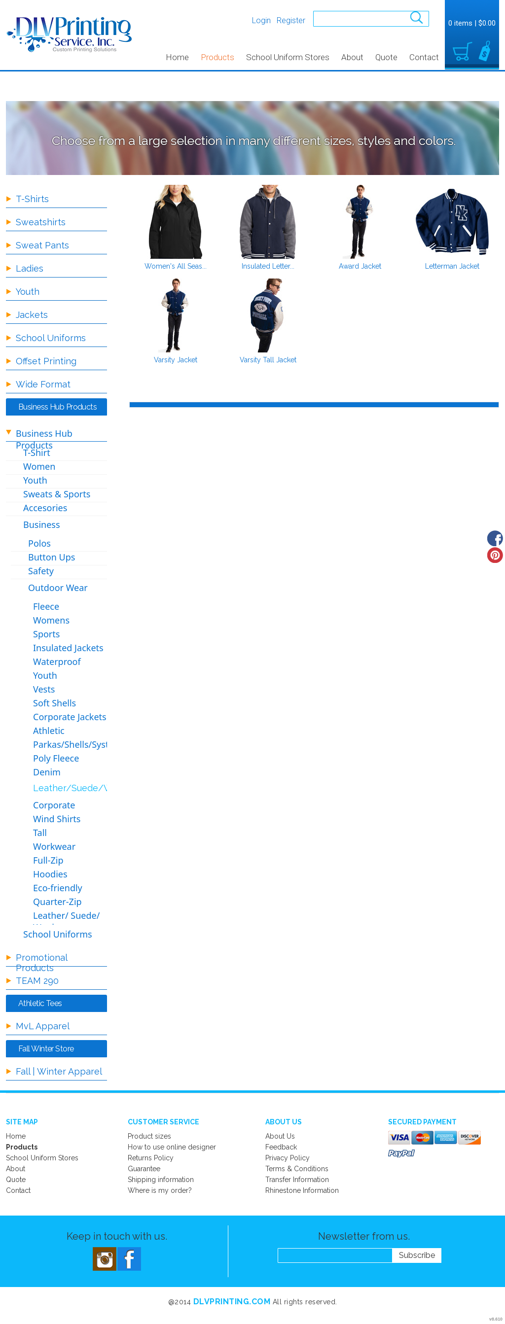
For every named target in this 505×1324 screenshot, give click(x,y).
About (352, 57)
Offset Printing (46, 361)
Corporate (54, 805)
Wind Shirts (56, 819)
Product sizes (149, 1136)
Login (261, 20)
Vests (44, 689)
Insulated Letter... (268, 266)
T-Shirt (36, 452)
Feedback (281, 1147)
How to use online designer (172, 1147)
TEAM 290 (37, 981)
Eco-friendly (57, 888)
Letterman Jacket (452, 266)
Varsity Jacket (175, 360)
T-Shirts (32, 199)
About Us (280, 1136)
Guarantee (144, 1169)
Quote (386, 57)
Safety (41, 571)
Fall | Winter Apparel (59, 1071)
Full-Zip (48, 860)
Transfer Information (297, 1180)
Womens (51, 620)
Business (41, 524)
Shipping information (161, 1180)
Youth (27, 291)
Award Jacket (360, 266)
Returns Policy (151, 1158)
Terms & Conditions (296, 1169)
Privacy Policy (287, 1158)
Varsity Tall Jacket (268, 360)
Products (217, 57)
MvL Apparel (43, 1026)
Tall (40, 832)
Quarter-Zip (57, 901)
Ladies (29, 268)
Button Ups (51, 557)
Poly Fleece (56, 758)
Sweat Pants (42, 245)
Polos (39, 543)
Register (291, 20)
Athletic (49, 730)
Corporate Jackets (70, 717)
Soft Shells (54, 703)
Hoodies (50, 874)
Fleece (46, 606)
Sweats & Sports (56, 494)
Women (39, 466)
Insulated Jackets (68, 648)
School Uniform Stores (287, 57)
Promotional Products (41, 962)
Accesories (45, 508)
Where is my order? (160, 1190)
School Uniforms (51, 338)
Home (177, 57)
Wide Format (43, 384)
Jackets (32, 315)
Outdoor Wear (58, 587)
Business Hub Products (44, 439)
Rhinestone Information (302, 1190)
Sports (46, 634)
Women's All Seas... (175, 266)
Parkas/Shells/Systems (79, 744)
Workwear (54, 846)
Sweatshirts (41, 222)
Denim (47, 772)
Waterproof (57, 661)
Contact (424, 57)
